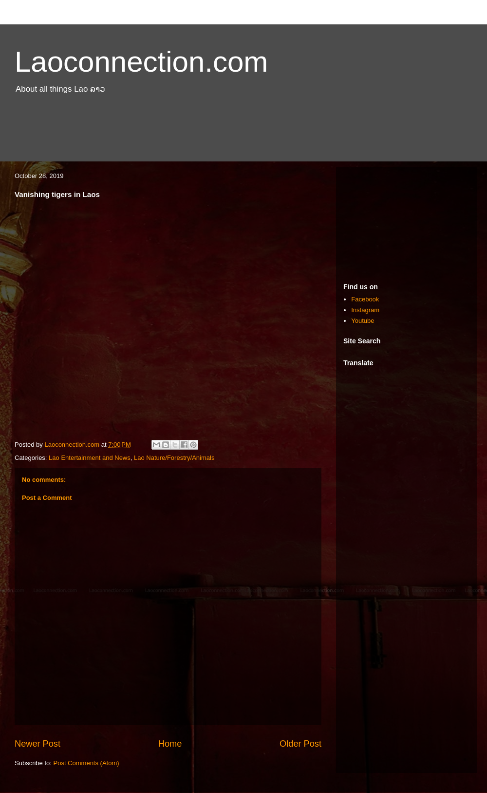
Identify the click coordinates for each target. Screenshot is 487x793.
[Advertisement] (243, 136)
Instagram (365, 310)
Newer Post (37, 744)
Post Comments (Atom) (86, 763)
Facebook (365, 299)
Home (170, 744)
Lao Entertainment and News (90, 457)
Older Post (300, 744)
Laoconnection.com (141, 61)
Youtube (362, 320)
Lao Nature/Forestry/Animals (174, 457)
